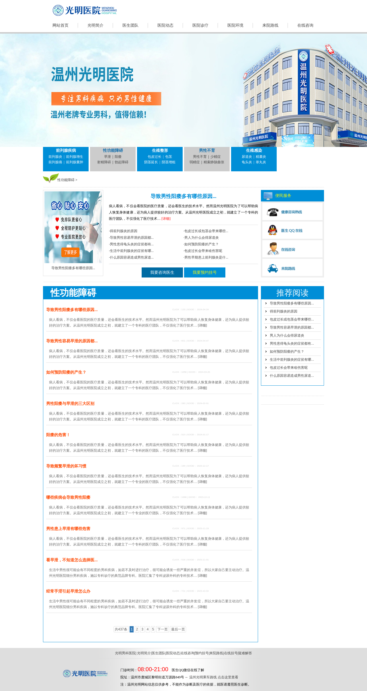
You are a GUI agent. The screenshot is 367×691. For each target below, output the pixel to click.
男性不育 (207, 150)
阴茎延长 (151, 162)
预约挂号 (202, 653)
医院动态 (165, 25)
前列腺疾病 (66, 150)
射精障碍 (104, 162)
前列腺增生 (74, 157)
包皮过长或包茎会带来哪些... (206, 231)
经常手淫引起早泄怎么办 (68, 591)
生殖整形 (160, 150)
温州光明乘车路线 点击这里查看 (213, 677)
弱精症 (195, 162)
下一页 (162, 629)
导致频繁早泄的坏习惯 (66, 466)
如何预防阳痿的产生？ (201, 244)
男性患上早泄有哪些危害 (68, 528)
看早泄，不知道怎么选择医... (72, 560)
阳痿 (118, 157)
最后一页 (178, 629)
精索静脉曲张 (214, 162)
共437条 (121, 629)
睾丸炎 (261, 162)
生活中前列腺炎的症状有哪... (132, 251)
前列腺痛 (55, 162)
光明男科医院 (125, 653)
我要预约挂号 (205, 272)
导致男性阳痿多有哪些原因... (183, 196)
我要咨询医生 (162, 272)
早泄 (107, 157)
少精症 (215, 157)
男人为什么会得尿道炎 (201, 238)
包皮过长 (154, 157)
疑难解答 (245, 653)
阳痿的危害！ (58, 434)
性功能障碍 (113, 150)
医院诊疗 (200, 25)
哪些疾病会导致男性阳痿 (68, 497)
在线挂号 (231, 653)
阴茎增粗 (168, 162)
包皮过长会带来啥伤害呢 (203, 251)
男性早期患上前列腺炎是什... (206, 257)
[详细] (166, 219)
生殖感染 (254, 150)
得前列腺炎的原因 (123, 231)
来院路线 (270, 25)
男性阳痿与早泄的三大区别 (70, 403)
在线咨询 (305, 25)
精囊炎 (261, 157)
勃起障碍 (121, 162)
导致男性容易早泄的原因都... (132, 238)
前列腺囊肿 (74, 162)
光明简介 (95, 25)
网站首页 (60, 25)
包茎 (168, 157)
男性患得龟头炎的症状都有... (132, 244)
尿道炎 (247, 157)
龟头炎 (247, 162)
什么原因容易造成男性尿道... (132, 257)
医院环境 (235, 25)
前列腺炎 (55, 157)
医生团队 (130, 25)
